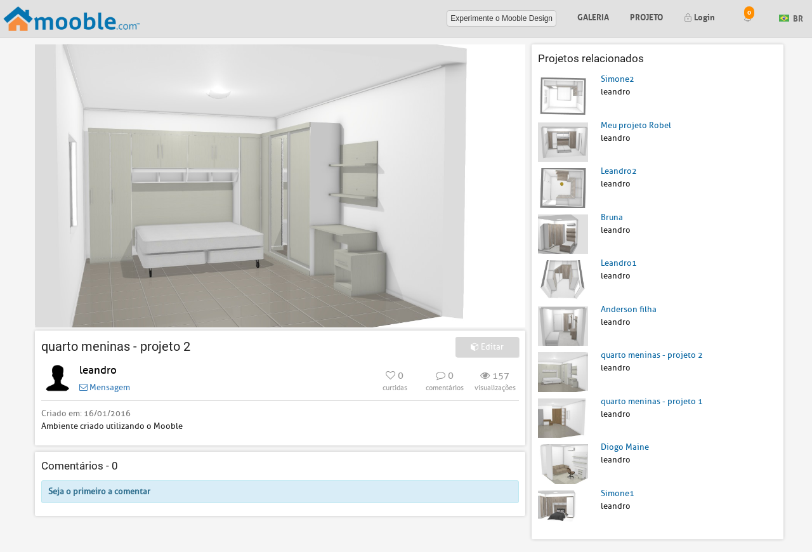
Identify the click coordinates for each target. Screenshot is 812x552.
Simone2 (617, 79)
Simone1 (617, 493)
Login (699, 16)
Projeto (646, 16)
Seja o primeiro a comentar (99, 491)
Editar (487, 346)
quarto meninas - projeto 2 (652, 355)
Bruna (612, 217)
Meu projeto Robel (636, 125)
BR (791, 17)
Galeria (593, 16)
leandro (98, 370)
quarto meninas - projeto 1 (652, 401)
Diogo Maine (625, 447)
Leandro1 (619, 263)
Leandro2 (619, 171)
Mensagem (104, 387)
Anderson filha (629, 309)
